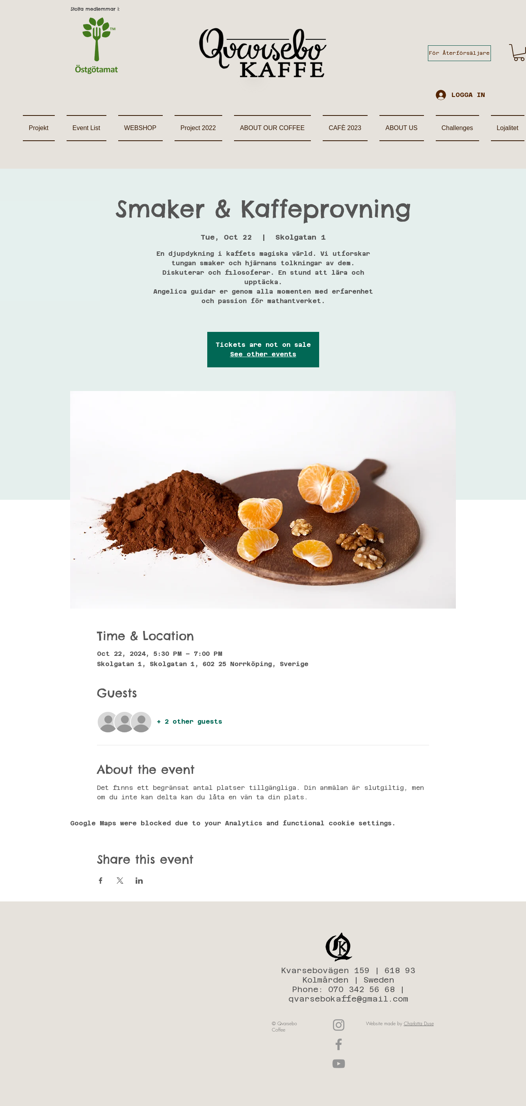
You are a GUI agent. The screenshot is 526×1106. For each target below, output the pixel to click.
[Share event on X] (120, 880)
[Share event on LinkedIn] (139, 880)
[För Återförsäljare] (459, 53)
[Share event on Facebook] (100, 880)
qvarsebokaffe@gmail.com (348, 999)
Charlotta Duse (419, 1023)
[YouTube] (338, 1063)
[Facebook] (338, 1044)
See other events (263, 354)
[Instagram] (338, 1025)
